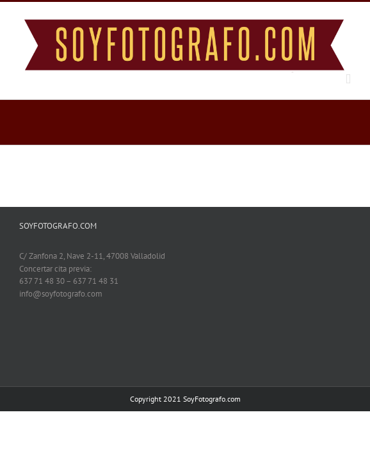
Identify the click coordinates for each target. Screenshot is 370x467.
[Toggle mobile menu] (348, 79)
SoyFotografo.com (212, 399)
